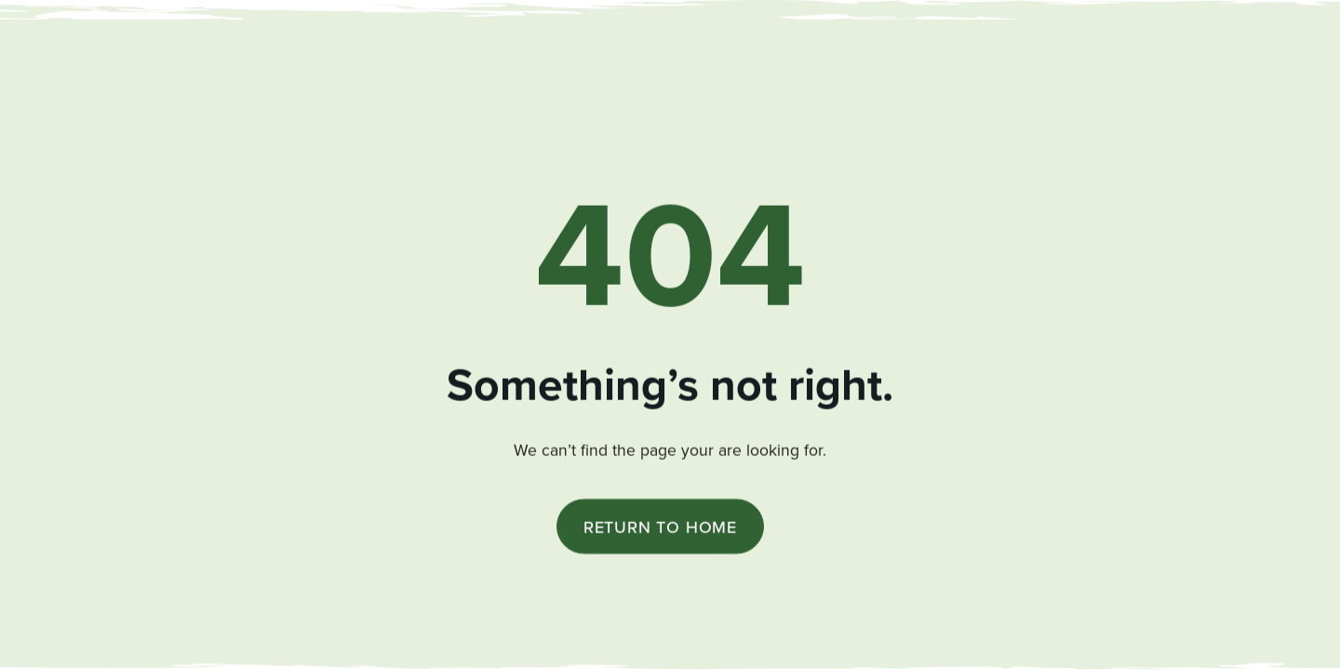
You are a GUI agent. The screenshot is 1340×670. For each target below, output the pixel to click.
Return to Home (660, 528)
